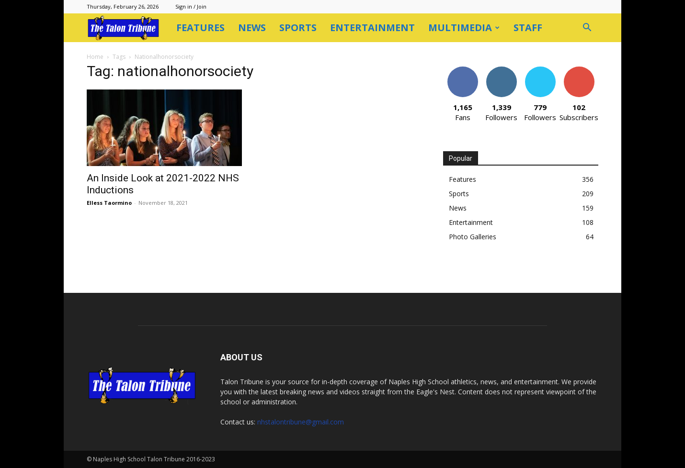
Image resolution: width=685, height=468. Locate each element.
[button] (586, 28)
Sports (298, 27)
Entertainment (372, 27)
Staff (528, 27)
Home (95, 57)
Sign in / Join (190, 6)
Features (200, 27)
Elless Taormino (109, 202)
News (252, 27)
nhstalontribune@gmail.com (300, 421)
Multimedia (464, 27)
